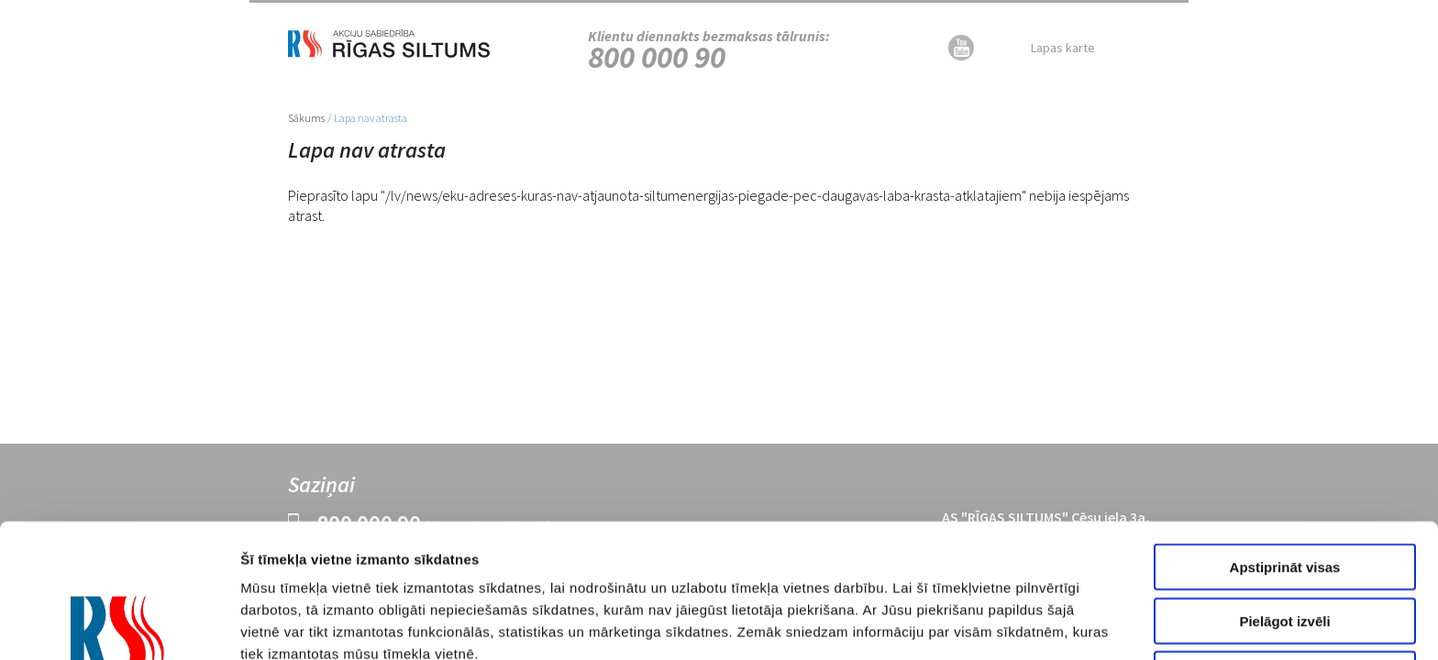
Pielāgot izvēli (1284, 487)
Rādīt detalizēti (1017, 624)
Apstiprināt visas (1285, 433)
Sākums (306, 118)
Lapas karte (1063, 47)
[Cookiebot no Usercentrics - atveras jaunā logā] (119, 624)
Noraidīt (1285, 540)
